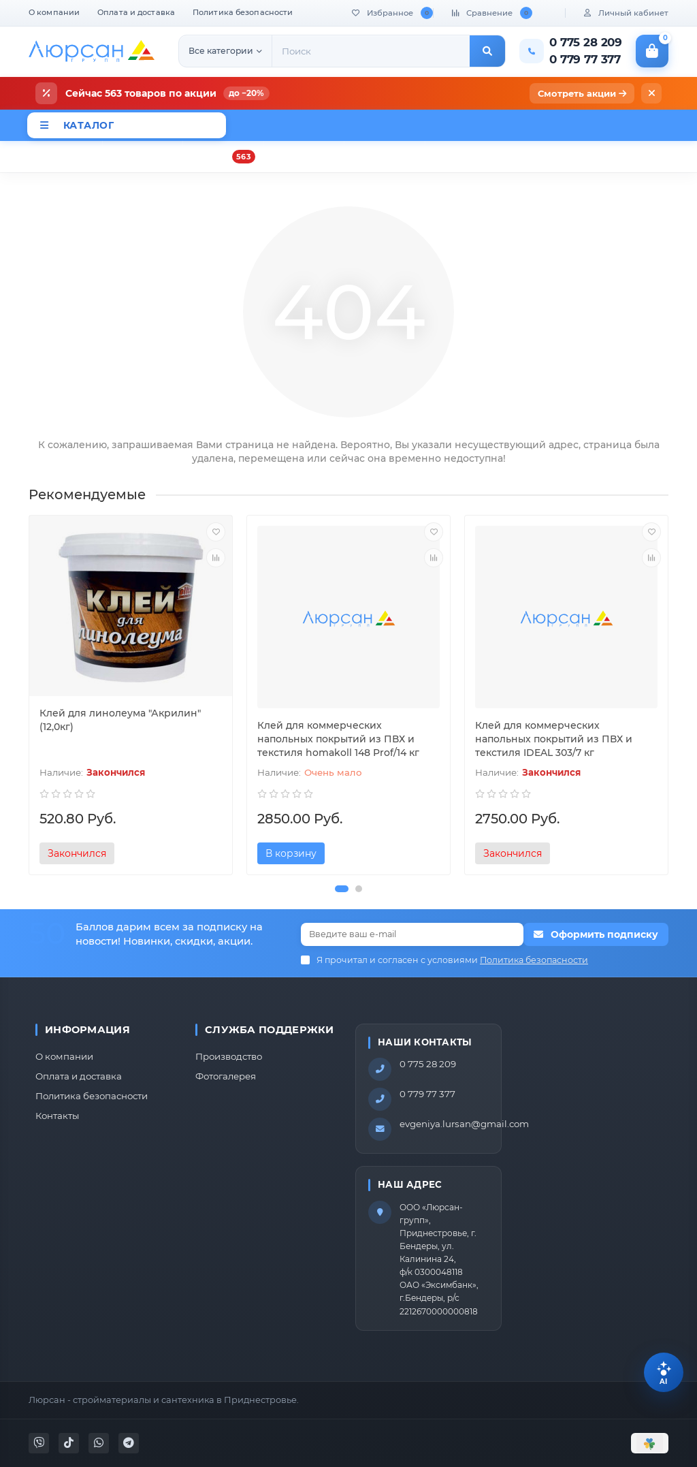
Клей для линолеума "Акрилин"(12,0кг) (120, 720)
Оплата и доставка (136, 12)
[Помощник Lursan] (663, 1372)
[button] (341, 888)
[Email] (412, 934)
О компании (54, 12)
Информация (87, 1030)
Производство (228, 1056)
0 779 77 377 (427, 1093)
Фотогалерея (225, 1076)
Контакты (57, 1115)
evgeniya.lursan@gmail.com (464, 1123)
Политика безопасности (243, 12)
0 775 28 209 (428, 1063)
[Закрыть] (651, 93)
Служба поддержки (269, 1030)
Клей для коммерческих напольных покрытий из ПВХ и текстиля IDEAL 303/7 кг (553, 739)
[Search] (371, 51)
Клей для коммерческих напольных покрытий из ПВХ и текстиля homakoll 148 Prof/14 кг (338, 739)
